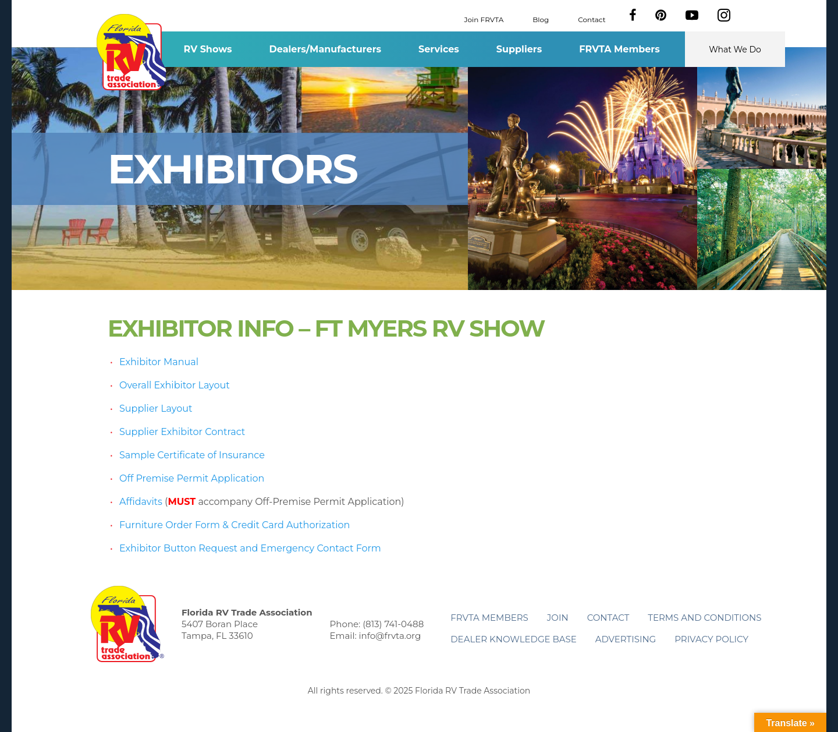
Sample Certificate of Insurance (192, 455)
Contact (591, 19)
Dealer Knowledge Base (513, 639)
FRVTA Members (619, 49)
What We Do (735, 49)
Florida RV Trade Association (133, 52)
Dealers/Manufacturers (325, 49)
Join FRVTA (484, 19)
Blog (540, 19)
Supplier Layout (155, 408)
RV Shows (207, 49)
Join (558, 617)
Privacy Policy (711, 639)
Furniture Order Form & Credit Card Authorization (234, 525)
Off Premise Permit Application (191, 478)
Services (438, 49)
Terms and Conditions (704, 617)
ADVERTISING (625, 639)
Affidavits (140, 501)
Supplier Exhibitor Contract (182, 431)
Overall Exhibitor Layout (174, 385)
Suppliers (519, 49)
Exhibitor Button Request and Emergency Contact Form (250, 548)
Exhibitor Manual (158, 361)
